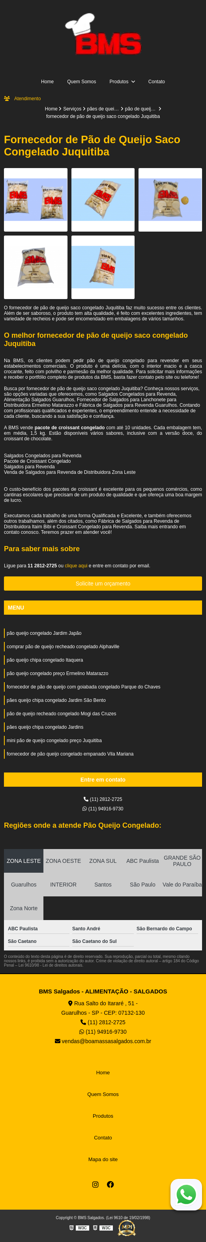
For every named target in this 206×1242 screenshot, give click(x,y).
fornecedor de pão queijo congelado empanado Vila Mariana (70, 754)
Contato (156, 81)
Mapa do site (103, 1159)
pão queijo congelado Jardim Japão (44, 633)
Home (47, 81)
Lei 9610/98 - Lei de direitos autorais (50, 965)
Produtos (119, 81)
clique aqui (76, 566)
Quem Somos (81, 81)
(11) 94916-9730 (102, 809)
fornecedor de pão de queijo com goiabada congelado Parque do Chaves (84, 687)
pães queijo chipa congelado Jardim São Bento (56, 700)
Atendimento (22, 98)
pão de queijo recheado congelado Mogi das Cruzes (61, 713)
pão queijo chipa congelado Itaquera (45, 660)
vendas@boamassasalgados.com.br (103, 1041)
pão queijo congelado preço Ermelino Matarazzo (58, 673)
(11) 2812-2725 (103, 799)
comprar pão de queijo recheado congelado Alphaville (63, 646)
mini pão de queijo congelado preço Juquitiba (54, 740)
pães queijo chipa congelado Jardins (45, 727)
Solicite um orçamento (103, 583)
